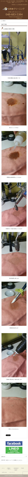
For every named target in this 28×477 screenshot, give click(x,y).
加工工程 (16, 469)
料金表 (22, 468)
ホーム (3, 468)
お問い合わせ (4, 472)
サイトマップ (12, 472)
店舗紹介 (8, 468)
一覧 (26, 456)
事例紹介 (16, 470)
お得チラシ (9, 469)
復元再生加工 (16, 468)
